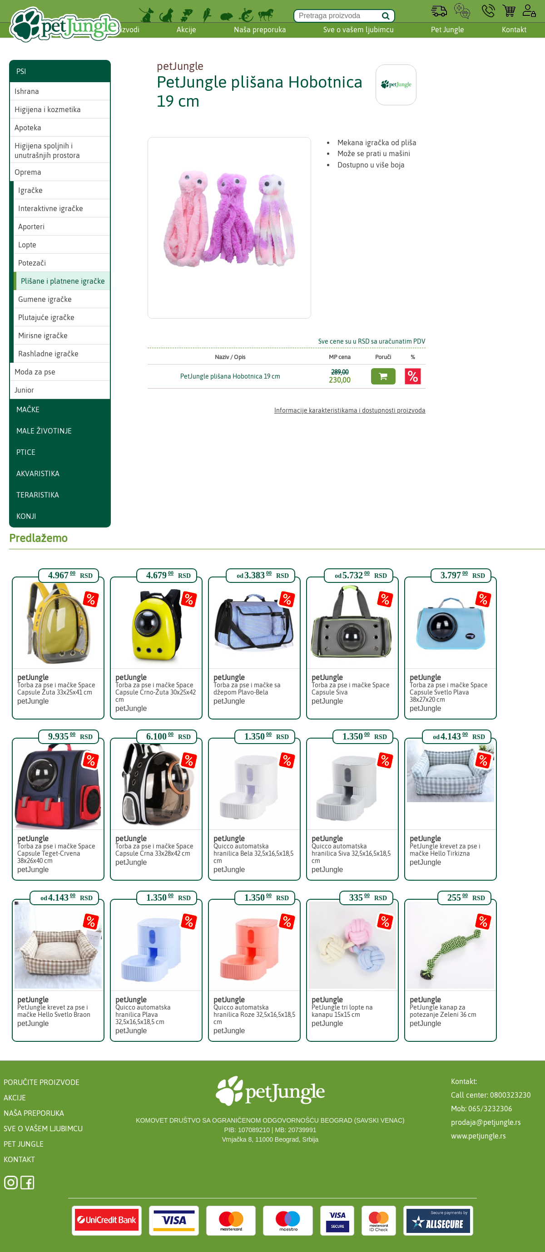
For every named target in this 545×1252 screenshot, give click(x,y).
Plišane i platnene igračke (63, 281)
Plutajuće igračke (46, 317)
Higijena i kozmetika (48, 109)
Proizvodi (124, 38)
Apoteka (28, 127)
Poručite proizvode (41, 1082)
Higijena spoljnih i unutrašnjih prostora (47, 150)
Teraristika (37, 495)
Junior (24, 390)
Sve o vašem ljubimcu (358, 38)
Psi (21, 71)
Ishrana (27, 91)
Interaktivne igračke (50, 208)
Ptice (25, 452)
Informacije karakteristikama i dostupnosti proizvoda (350, 410)
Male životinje (44, 431)
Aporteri (31, 226)
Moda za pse (35, 372)
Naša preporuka (260, 38)
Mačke (28, 409)
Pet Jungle (447, 38)
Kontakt (514, 38)
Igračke (30, 190)
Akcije (186, 38)
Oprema (28, 172)
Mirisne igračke (43, 335)
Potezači (32, 263)
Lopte (27, 245)
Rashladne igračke (48, 354)
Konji (26, 516)
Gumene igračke (45, 299)
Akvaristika (37, 473)
